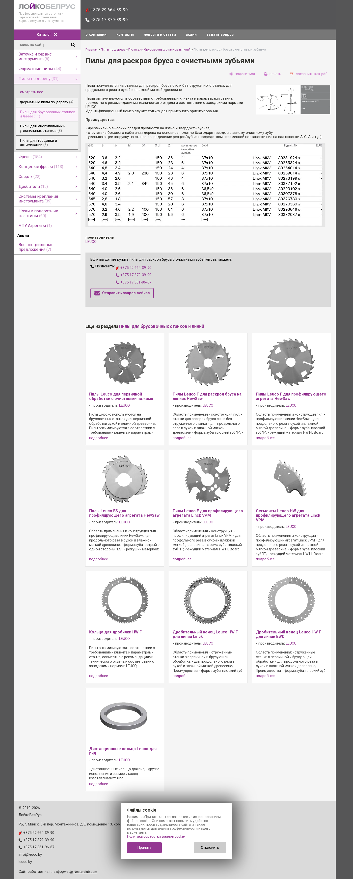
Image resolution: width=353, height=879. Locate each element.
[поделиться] (242, 73)
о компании (96, 34)
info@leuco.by (30, 854)
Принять (144, 847)
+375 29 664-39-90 (106, 9)
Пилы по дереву (113, 49)
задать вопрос (220, 34)
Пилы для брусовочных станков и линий (159, 49)
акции (191, 34)
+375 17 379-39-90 (106, 19)
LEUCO (91, 241)
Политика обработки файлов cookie (156, 836)
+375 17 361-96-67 (133, 282)
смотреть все (34, 92)
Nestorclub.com (85, 872)
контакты (125, 34)
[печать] (272, 73)
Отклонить (210, 847)
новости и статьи (160, 34)
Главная (91, 49)
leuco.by (25, 861)
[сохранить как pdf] (308, 73)
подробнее (98, 438)
